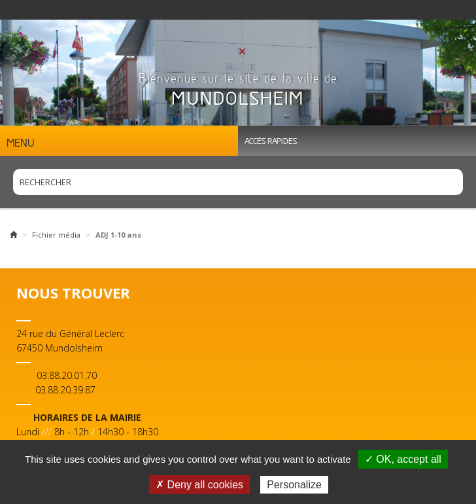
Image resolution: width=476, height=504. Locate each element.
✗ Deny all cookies (199, 484)
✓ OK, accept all (403, 459)
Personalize (294, 484)
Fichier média (56, 235)
